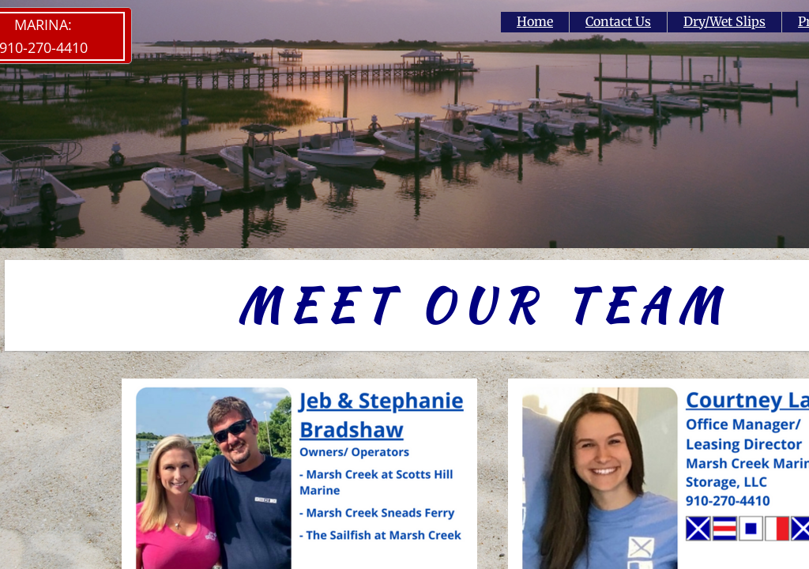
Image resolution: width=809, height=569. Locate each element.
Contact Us (618, 21)
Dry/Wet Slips (724, 21)
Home (535, 21)
